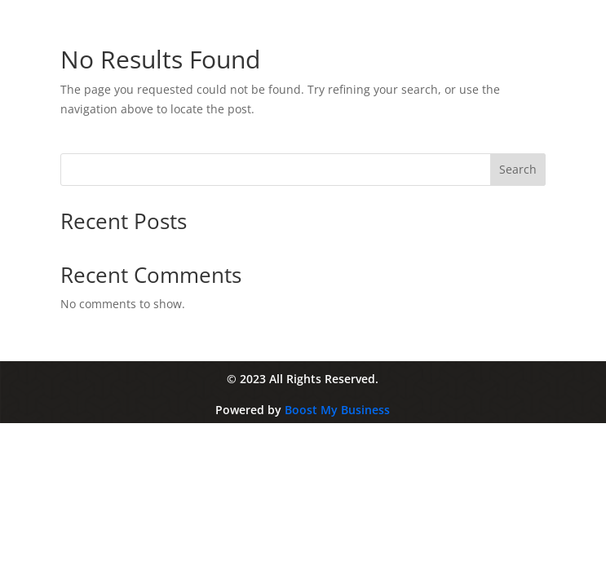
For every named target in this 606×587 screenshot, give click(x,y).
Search (518, 169)
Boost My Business (337, 409)
